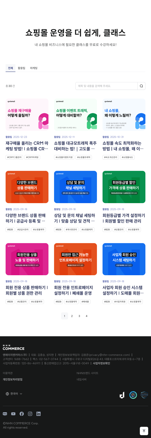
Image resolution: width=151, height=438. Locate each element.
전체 (10, 68)
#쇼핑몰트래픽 (83, 157)
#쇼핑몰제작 (38, 229)
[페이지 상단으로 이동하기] (144, 431)
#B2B (10, 229)
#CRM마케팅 (32, 157)
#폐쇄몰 (85, 301)
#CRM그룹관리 (14, 157)
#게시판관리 (71, 229)
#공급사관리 (23, 229)
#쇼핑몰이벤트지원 (64, 157)
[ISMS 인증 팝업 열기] (144, 395)
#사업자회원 (119, 301)
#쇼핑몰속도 (127, 157)
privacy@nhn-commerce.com (109, 355)
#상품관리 (119, 229)
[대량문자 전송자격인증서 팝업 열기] (133, 395)
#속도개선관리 (110, 157)
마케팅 (33, 68)
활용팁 (21, 68)
